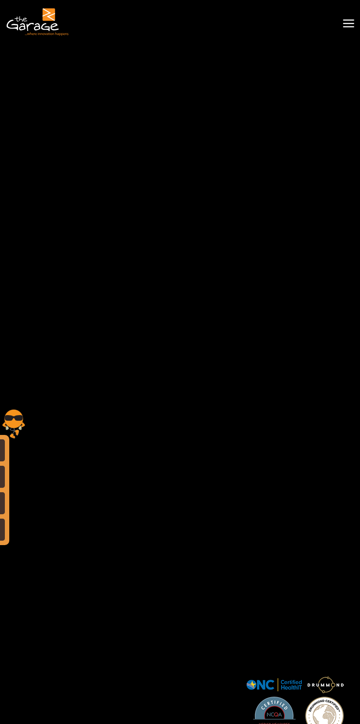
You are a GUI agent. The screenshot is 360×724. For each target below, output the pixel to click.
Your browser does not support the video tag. (180, 90)
